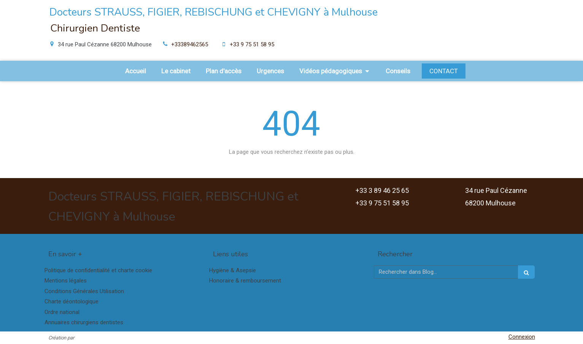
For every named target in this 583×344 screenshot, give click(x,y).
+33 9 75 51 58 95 (252, 44)
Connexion (521, 336)
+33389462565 (189, 44)
